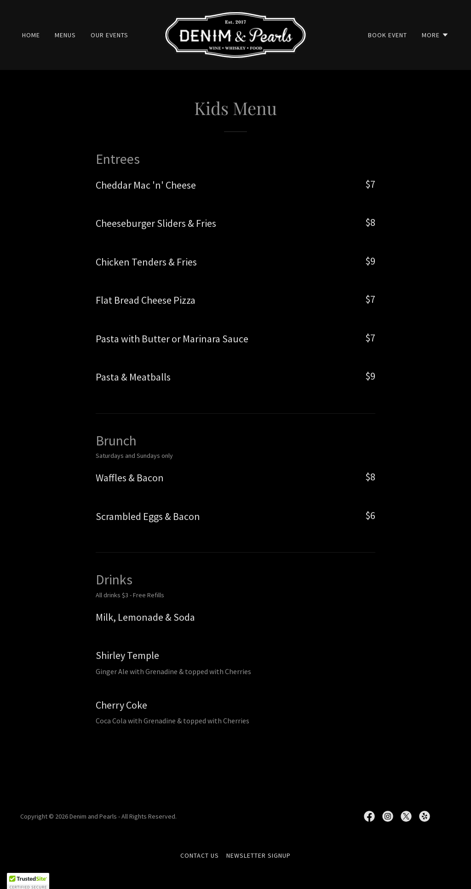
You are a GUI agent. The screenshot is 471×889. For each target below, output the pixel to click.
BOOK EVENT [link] (387, 35)
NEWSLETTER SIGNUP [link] (258, 855)
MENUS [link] (65, 35)
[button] (435, 34)
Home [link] (31, 35)
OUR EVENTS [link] (109, 35)
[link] (235, 34)
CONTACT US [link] (199, 855)
